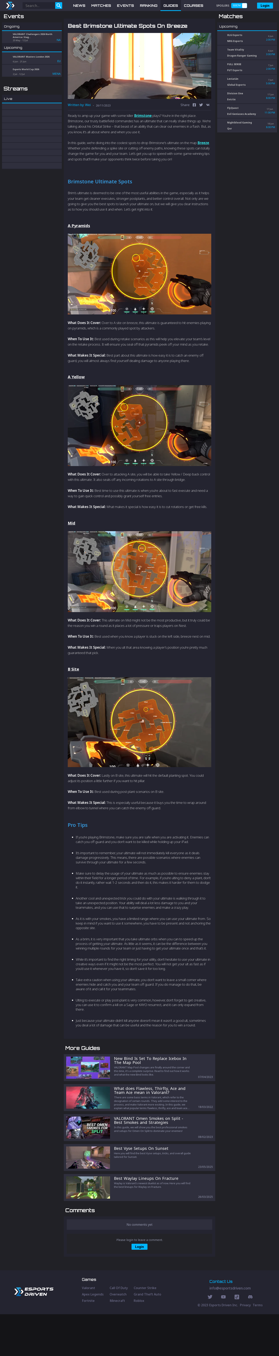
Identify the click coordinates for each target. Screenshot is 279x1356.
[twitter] (201, 126)
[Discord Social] (237, 1339)
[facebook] (194, 126)
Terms (258, 1347)
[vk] (208, 126)
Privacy (245, 1347)
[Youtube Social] (223, 1339)
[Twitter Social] (210, 1339)
